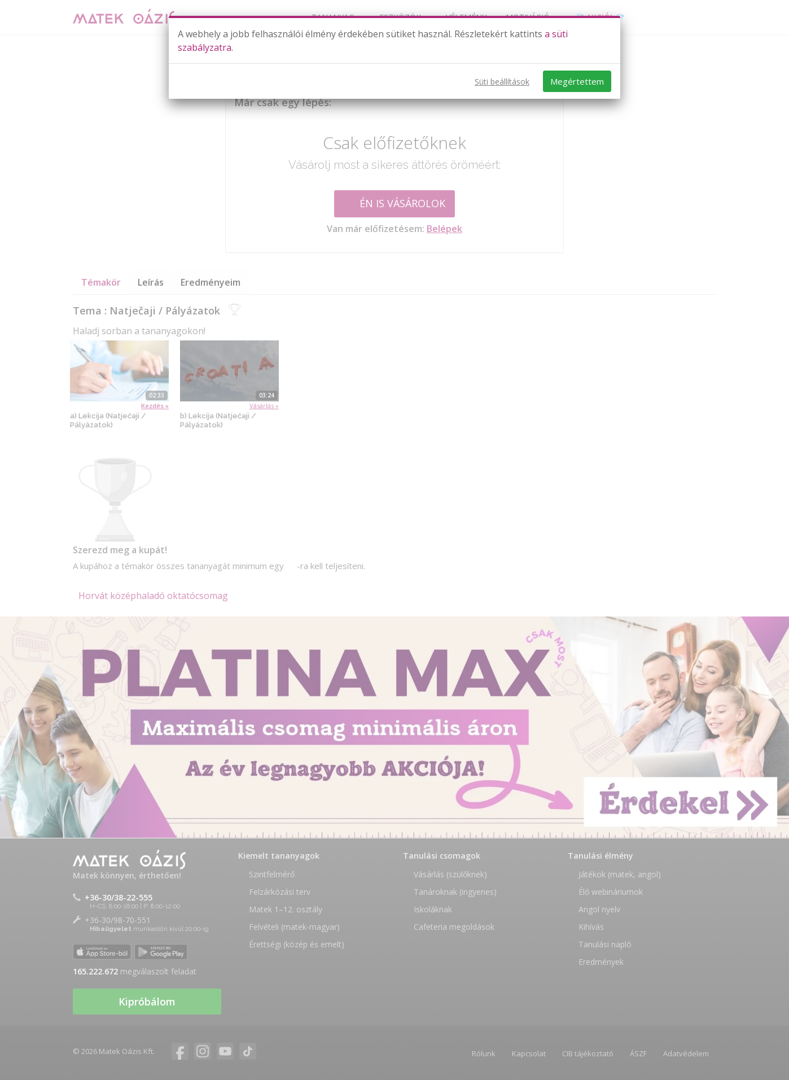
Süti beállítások (502, 81)
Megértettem (577, 81)
